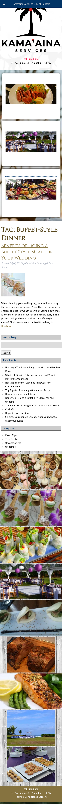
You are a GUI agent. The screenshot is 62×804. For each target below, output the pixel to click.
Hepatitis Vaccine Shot (17, 413)
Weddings (10, 446)
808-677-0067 (31, 59)
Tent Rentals (12, 439)
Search (6, 352)
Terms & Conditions (26, 796)
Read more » (8, 326)
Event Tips (11, 435)
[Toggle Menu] (4, 4)
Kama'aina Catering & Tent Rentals (31, 3)
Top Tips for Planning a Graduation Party (28, 390)
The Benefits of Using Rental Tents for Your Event (32, 405)
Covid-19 (10, 409)
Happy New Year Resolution (20, 394)
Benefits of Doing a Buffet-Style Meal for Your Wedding (27, 252)
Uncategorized (13, 442)
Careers (42, 796)
